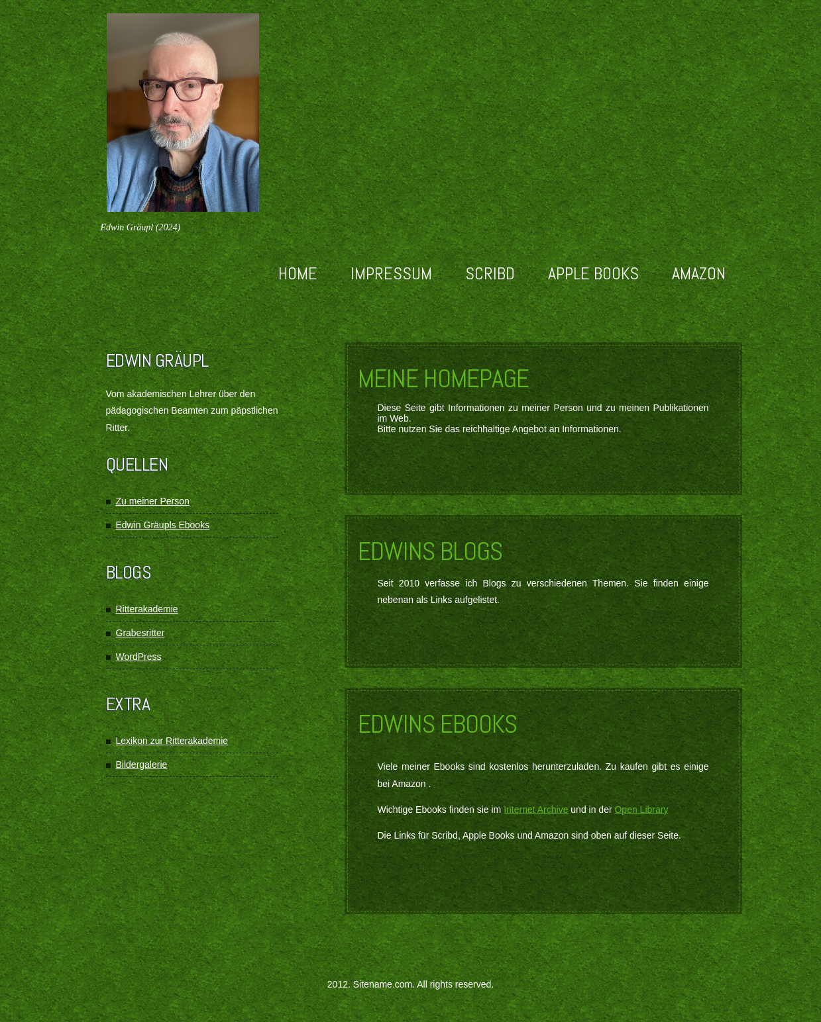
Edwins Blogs (430, 551)
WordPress (139, 656)
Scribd (490, 274)
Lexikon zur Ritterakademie (172, 740)
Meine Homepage (443, 378)
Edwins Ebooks (437, 724)
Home (297, 274)
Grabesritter (140, 632)
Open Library (641, 809)
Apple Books (593, 274)
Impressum (391, 274)
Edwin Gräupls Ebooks (163, 525)
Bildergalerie (142, 764)
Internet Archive (536, 809)
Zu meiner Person (153, 501)
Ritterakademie (147, 609)
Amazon (699, 274)
